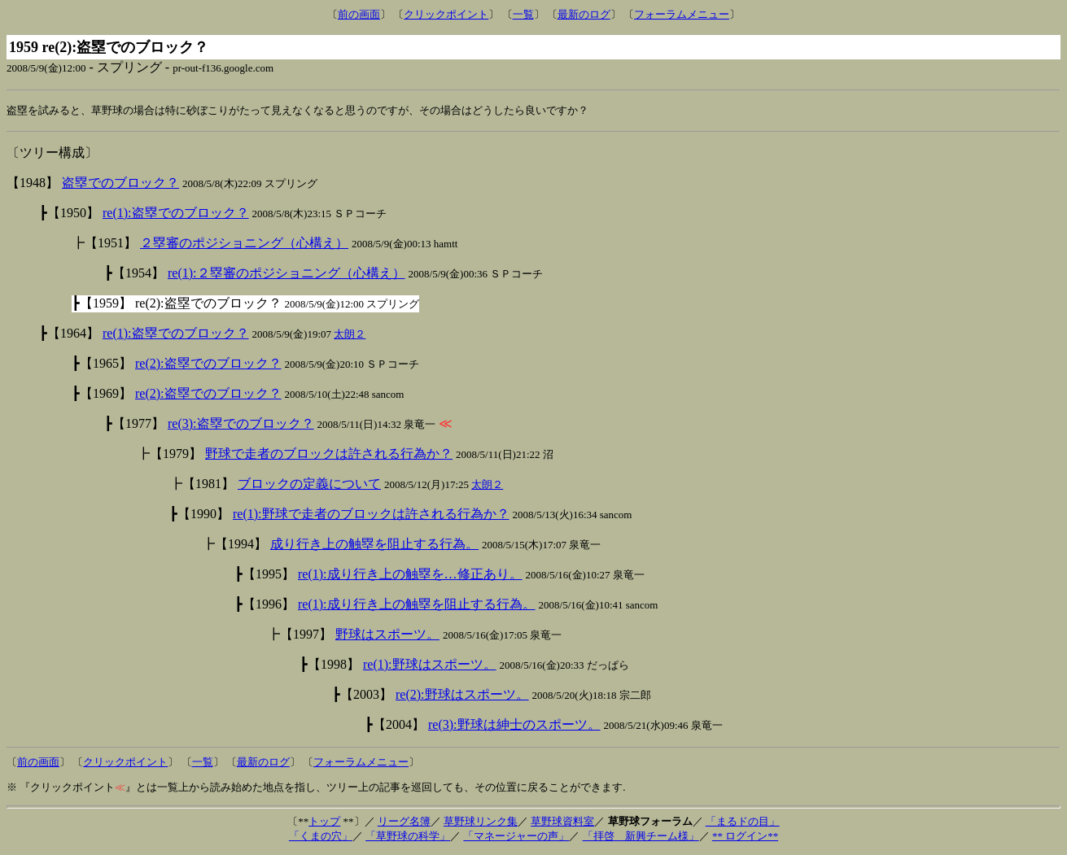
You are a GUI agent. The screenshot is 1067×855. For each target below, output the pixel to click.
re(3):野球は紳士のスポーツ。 (514, 725)
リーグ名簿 (404, 822)
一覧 (523, 14)
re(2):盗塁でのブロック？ (208, 364)
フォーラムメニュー (681, 14)
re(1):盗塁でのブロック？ (176, 213)
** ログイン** (745, 837)
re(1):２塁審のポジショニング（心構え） (286, 274)
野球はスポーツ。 (387, 635)
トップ (324, 822)
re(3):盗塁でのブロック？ (241, 424)
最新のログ (584, 14)
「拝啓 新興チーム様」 (641, 837)
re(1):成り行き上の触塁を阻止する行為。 (417, 605)
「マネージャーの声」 (516, 837)
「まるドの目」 (743, 822)
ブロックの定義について (309, 484)
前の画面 (359, 14)
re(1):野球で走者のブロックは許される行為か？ (371, 514)
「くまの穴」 (320, 837)
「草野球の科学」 (407, 837)
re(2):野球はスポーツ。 (462, 695)
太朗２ (349, 335)
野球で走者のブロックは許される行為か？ (329, 454)
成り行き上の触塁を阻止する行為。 (374, 545)
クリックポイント (446, 14)
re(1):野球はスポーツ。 (429, 665)
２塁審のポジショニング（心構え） (244, 244)
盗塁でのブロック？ (120, 183)
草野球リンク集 (481, 822)
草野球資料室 (562, 822)
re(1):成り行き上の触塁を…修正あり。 (410, 575)
